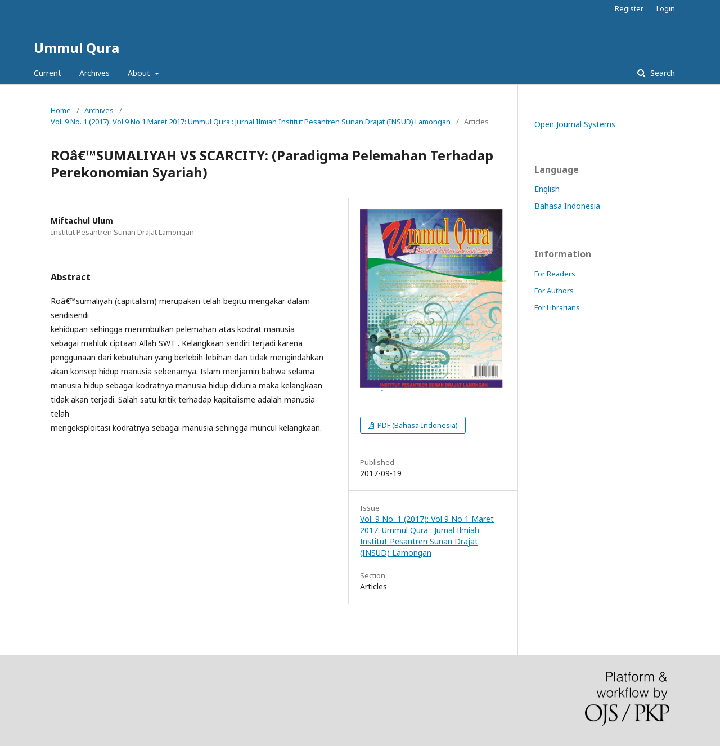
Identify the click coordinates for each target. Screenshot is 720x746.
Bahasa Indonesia (567, 205)
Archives (94, 73)
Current (47, 73)
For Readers (554, 274)
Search (661, 73)
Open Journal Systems (574, 124)
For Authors (554, 290)
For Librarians (557, 307)
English (547, 189)
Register (629, 8)
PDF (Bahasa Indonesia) (417, 425)
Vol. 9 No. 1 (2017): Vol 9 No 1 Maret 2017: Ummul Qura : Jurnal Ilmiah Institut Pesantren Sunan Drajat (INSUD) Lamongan (251, 122)
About (140, 73)
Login (665, 8)
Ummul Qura (76, 47)
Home (61, 110)
